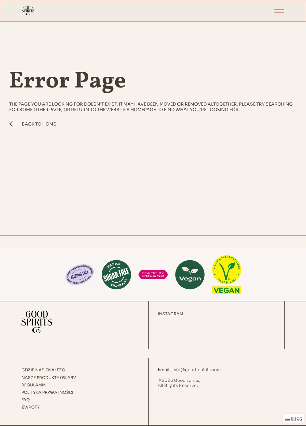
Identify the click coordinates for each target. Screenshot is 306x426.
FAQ (25, 399)
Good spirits (186, 380)
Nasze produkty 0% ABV (48, 377)
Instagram (170, 314)
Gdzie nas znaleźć (43, 370)
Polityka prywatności (47, 392)
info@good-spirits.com (196, 369)
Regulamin (34, 385)
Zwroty (30, 407)
